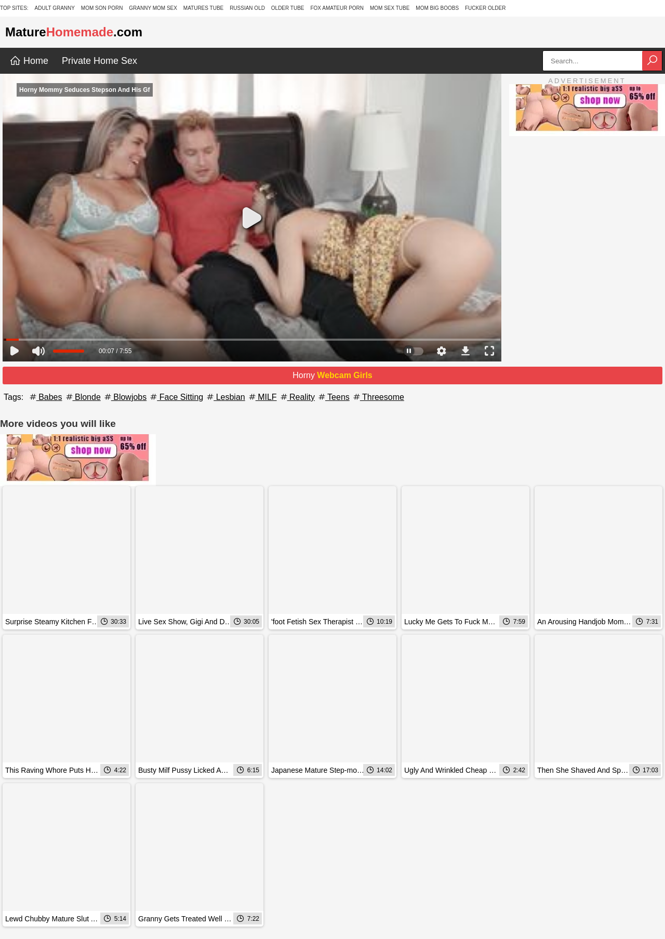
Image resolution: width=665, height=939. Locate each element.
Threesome (378, 397)
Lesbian (225, 397)
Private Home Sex (99, 61)
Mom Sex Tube (390, 8)
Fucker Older (485, 8)
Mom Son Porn (102, 8)
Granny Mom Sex (153, 8)
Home (28, 60)
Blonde (82, 397)
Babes (45, 397)
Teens (333, 397)
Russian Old (247, 8)
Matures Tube (203, 8)
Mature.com (73, 32)
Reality (297, 397)
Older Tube (287, 8)
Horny (332, 375)
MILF (262, 397)
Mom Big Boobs (437, 8)
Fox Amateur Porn (337, 8)
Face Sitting (176, 397)
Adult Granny (55, 8)
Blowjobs (125, 397)
